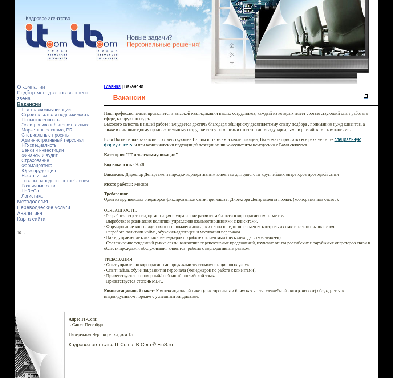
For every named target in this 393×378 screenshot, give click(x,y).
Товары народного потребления (55, 180)
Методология (32, 201)
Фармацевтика (36, 165)
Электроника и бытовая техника (55, 124)
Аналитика (29, 213)
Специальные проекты (45, 135)
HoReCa (30, 191)
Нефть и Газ (34, 175)
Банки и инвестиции (42, 150)
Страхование (35, 160)
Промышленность (40, 119)
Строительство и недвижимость (55, 114)
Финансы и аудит (39, 155)
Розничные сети (38, 185)
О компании (31, 87)
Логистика (32, 196)
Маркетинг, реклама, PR (47, 130)
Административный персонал (52, 140)
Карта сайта (31, 219)
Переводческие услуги (43, 207)
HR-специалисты (39, 145)
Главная (112, 86)
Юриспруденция (38, 170)
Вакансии (29, 104)
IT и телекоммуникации (46, 109)
